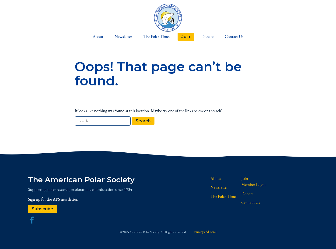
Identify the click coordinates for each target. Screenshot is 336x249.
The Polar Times (156, 36)
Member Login (253, 184)
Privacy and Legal (205, 231)
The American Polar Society (81, 179)
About (98, 36)
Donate (207, 36)
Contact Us (234, 36)
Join (185, 36)
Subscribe (42, 208)
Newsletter (123, 36)
